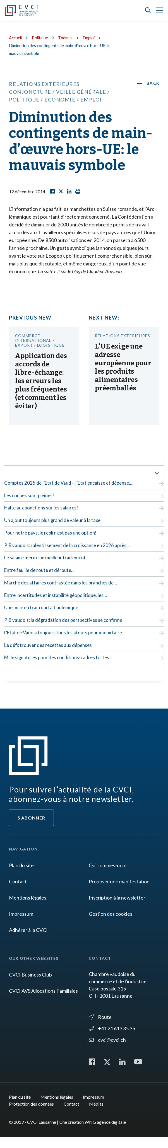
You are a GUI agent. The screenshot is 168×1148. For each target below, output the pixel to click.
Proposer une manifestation (119, 892)
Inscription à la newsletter (117, 908)
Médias (96, 1115)
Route (100, 1027)
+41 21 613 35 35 (112, 1039)
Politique (42, 37)
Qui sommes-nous (108, 876)
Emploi (92, 37)
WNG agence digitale (105, 1133)
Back (153, 83)
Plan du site (21, 876)
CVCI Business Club (30, 985)
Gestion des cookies (110, 924)
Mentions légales (27, 908)
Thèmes (68, 37)
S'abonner (31, 828)
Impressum (21, 924)
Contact (18, 892)
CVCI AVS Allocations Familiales (43, 1001)
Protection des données (31, 1115)
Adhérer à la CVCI (28, 940)
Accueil (16, 37)
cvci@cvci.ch (107, 1050)
